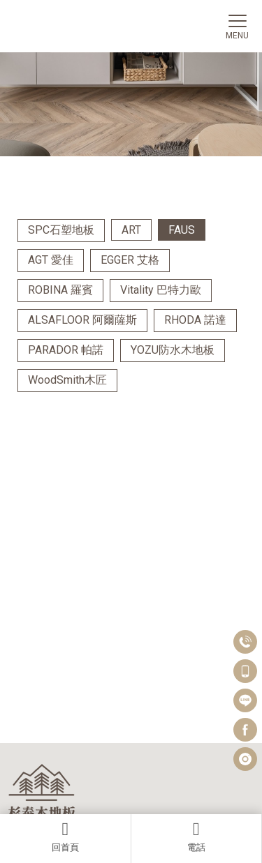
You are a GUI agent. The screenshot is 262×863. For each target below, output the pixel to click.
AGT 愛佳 (50, 260)
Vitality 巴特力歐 (160, 290)
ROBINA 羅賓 (60, 290)
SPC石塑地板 (61, 230)
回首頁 (65, 836)
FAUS (181, 230)
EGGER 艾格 (130, 260)
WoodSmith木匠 (67, 380)
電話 (197, 836)
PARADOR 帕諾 (65, 350)
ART (131, 230)
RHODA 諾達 (195, 320)
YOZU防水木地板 (172, 350)
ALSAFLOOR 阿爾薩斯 (82, 320)
